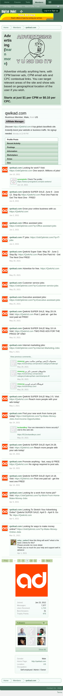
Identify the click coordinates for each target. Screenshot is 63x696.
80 (44, 623)
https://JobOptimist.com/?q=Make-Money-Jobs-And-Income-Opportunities (32, 417)
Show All (42, 649)
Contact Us (51, 688)
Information (12, 151)
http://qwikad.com (39, 661)
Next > (49, 561)
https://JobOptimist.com (20, 170)
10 (31, 561)
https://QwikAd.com (22, 127)
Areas (9, 159)
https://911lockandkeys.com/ (29, 435)
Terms (59, 692)
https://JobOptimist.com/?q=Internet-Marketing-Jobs (34, 348)
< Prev (5, 561)
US (44, 664)
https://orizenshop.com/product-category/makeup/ (37, 364)
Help (59, 688)
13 (43, 561)
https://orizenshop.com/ (26, 386)
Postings (11, 147)
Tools (28, 2)
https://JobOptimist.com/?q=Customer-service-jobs (33, 285)
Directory (18, 7)
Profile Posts (12, 139)
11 (35, 561)
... (44, 7)
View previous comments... (21, 357)
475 (44, 614)
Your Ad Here (50, 19)
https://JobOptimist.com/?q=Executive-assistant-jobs (34, 300)
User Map (7, 7)
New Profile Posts (32, 7)
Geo (9, 163)
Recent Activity (13, 143)
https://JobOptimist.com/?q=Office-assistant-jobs (32, 226)
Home (6, 2)
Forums (17, 2)
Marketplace (12, 155)
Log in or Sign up (51, 11)
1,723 (43, 608)
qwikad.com (15, 167)
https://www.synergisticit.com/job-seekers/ (34, 182)
